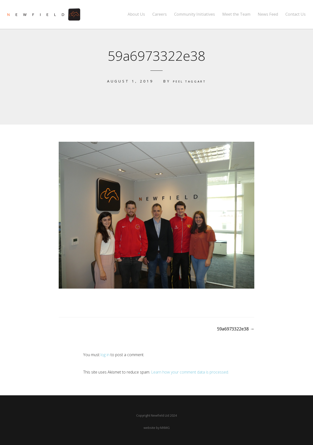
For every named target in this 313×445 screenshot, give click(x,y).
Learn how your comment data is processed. (190, 372)
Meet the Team (236, 14)
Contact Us (295, 14)
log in (105, 354)
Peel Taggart (189, 81)
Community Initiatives (194, 14)
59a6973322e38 (235, 328)
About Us (136, 14)
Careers (159, 14)
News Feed (268, 14)
